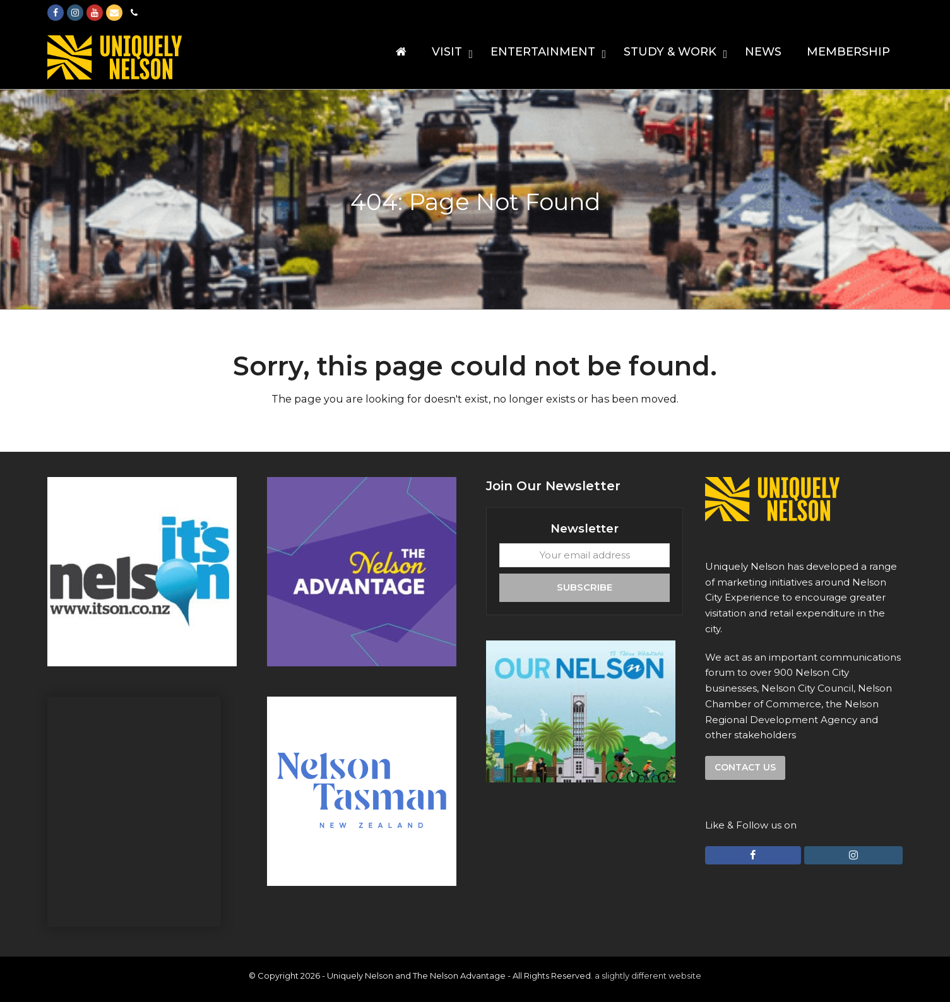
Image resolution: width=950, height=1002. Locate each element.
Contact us (745, 767)
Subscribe (584, 587)
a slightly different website (648, 975)
